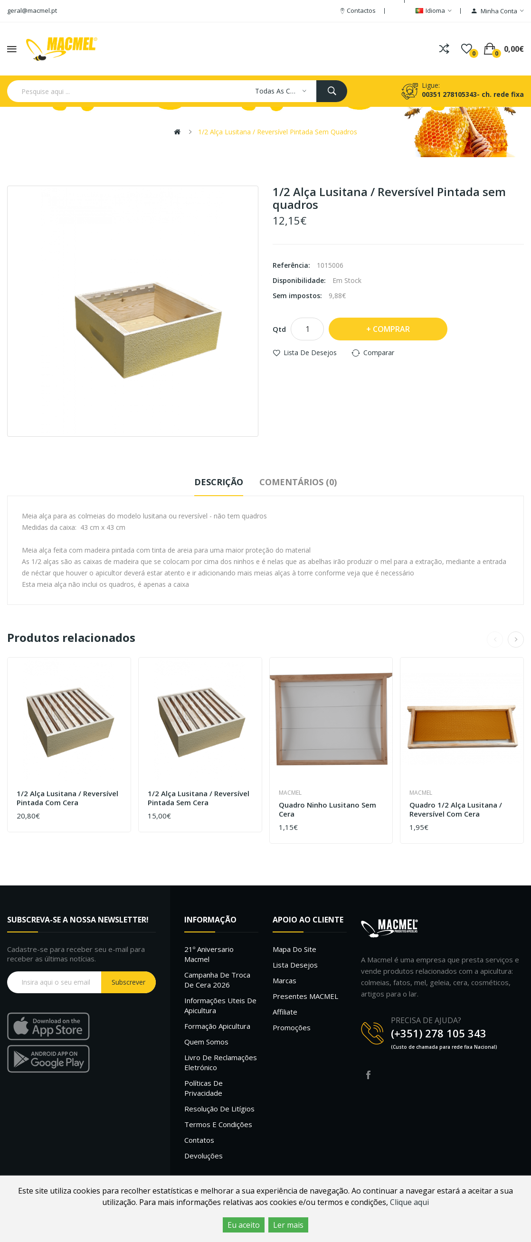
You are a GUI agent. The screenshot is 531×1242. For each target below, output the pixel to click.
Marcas (284, 980)
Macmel (290, 793)
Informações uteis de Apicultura (220, 1005)
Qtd (279, 329)
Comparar (378, 352)
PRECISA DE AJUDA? (426, 1020)
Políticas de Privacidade (203, 1088)
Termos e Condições (218, 1124)
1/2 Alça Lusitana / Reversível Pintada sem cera (198, 798)
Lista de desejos (310, 352)
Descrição (218, 482)
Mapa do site (294, 949)
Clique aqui (409, 1202)
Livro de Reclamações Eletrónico (220, 1062)
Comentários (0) (298, 482)
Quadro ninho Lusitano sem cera (327, 809)
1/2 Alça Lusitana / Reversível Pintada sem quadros (277, 131)
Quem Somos (206, 1041)
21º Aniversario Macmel (209, 954)
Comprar (391, 329)
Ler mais (288, 1225)
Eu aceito (244, 1225)
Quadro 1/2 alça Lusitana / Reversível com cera (455, 809)
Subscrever (128, 982)
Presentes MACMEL (305, 996)
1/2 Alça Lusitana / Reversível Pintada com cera (67, 798)
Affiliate (285, 1011)
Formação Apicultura (217, 1026)
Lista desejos (295, 964)
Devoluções (203, 1155)
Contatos (199, 1140)
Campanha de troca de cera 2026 (217, 979)
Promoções (292, 1027)
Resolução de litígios (219, 1108)
